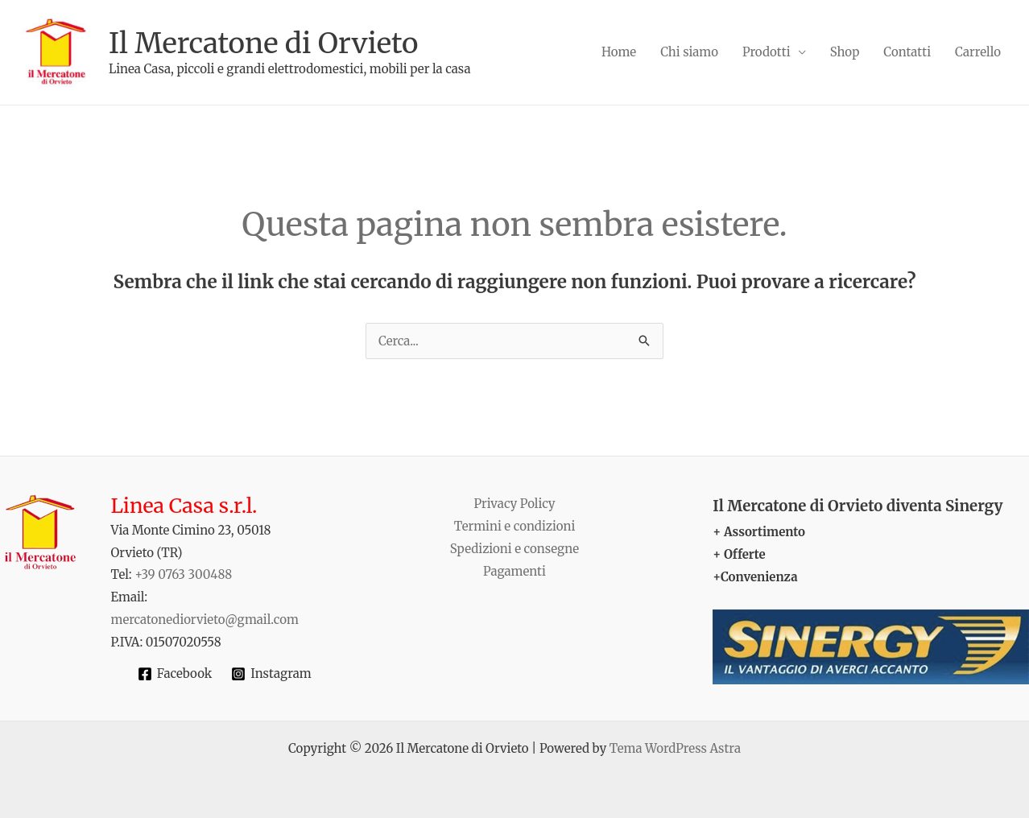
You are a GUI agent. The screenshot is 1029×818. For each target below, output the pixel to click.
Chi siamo (689, 52)
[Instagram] (271, 674)
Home (618, 52)
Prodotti (766, 52)
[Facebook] (175, 674)
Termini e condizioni (515, 526)
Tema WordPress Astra (675, 748)
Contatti (907, 52)
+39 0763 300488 (183, 574)
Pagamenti (514, 571)
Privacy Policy (514, 503)
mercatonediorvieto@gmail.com (205, 619)
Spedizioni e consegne (514, 548)
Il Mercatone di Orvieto (263, 43)
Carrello (978, 52)
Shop (845, 52)
